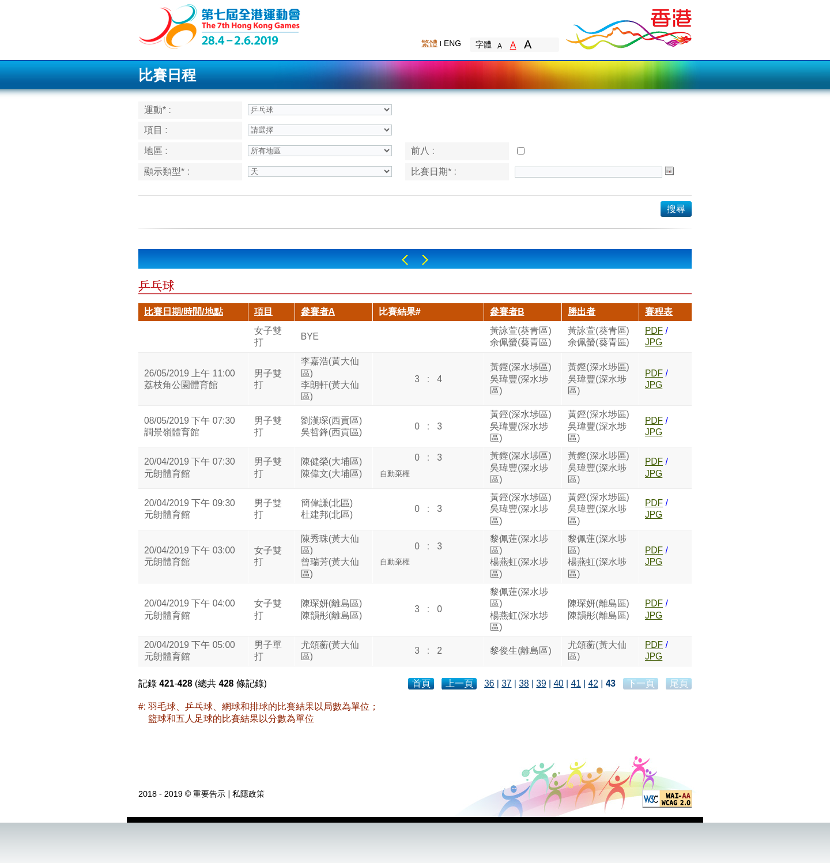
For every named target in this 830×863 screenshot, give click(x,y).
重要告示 (209, 793)
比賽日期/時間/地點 (183, 311)
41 (575, 683)
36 (489, 683)
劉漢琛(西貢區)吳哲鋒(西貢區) (331, 426)
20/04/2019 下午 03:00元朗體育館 (189, 556)
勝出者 (581, 311)
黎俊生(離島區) (520, 650)
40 (558, 683)
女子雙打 (268, 336)
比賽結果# (400, 311)
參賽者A (318, 311)
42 (593, 683)
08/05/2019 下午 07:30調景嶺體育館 (189, 426)
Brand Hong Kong (628, 26)
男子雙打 (268, 379)
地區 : (156, 151)
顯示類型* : (167, 171)
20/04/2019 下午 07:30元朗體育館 (189, 467)
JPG (653, 342)
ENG (452, 43)
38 (524, 683)
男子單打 (268, 650)
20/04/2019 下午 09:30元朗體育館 (189, 508)
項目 (263, 311)
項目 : (156, 130)
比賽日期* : (433, 171)
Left (405, 260)
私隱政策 (248, 793)
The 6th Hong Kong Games (219, 25)
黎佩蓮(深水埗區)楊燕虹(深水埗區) (519, 556)
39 (541, 683)
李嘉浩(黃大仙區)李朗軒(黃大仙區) (330, 378)
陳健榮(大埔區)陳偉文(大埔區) (331, 467)
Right (425, 260)
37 (506, 683)
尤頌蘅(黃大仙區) (330, 650)
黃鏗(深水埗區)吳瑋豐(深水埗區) (520, 378)
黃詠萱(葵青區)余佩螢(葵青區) (520, 336)
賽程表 (659, 311)
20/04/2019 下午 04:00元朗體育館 (189, 609)
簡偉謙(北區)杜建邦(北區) (327, 508)
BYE (310, 336)
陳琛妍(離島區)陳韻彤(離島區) (331, 609)
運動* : (157, 110)
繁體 (429, 43)
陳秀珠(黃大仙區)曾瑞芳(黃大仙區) (330, 556)
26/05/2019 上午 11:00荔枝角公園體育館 (189, 379)
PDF (654, 331)
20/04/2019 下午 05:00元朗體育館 (189, 650)
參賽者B (507, 311)
